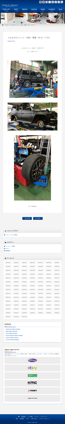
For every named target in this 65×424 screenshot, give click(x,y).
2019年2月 (16, 308)
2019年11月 (56, 301)
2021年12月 (24, 289)
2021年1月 (57, 293)
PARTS (16, 10)
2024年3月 (32, 274)
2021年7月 (8, 293)
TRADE (43, 10)
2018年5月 (32, 312)
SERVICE (24, 10)
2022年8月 (16, 285)
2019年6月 (40, 305)
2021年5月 (24, 293)
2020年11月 (16, 297)
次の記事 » (38, 218)
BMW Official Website (11, 331)
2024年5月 (16, 274)
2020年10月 (24, 297)
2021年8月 (57, 289)
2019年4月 (57, 305)
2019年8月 (24, 305)
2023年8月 (32, 277)
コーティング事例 (10, 246)
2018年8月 (8, 312)
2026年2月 (16, 262)
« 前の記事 (27, 218)
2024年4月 (24, 274)
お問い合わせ (34, 418)
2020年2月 (32, 301)
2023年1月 (32, 281)
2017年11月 (24, 316)
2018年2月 (57, 312)
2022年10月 (56, 281)
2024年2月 (40, 274)
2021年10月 (40, 289)
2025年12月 (32, 262)
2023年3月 (16, 281)
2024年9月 (40, 270)
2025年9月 (57, 262)
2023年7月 (40, 277)
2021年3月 (40, 293)
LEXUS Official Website (12, 337)
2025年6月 (24, 266)
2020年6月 (57, 297)
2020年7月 (48, 297)
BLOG (60, 10)
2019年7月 (32, 305)
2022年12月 (40, 281)
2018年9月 (57, 308)
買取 (17, 418)
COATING (34, 10)
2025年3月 (48, 266)
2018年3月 (48, 312)
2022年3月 (57, 285)
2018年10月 (48, 308)
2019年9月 (16, 305)
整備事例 (8, 250)
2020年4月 (16, 301)
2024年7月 (57, 270)
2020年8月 (40, 297)
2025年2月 (57, 266)
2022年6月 (32, 285)
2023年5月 (57, 277)
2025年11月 (40, 262)
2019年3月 (8, 308)
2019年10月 (8, 305)
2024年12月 (16, 270)
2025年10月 (48, 262)
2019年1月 (24, 308)
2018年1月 (8, 316)
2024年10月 (32, 270)
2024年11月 (24, 270)
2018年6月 (24, 312)
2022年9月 (8, 285)
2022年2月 (8, 289)
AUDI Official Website (11, 333)
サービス (37, 416)
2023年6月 (48, 277)
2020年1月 (40, 301)
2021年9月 (48, 289)
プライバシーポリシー (44, 418)
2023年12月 (56, 274)
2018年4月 (40, 312)
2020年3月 (24, 301)
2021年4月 (32, 293)
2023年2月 (24, 281)
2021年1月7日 (11, 41)
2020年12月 (8, 297)
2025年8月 (8, 266)
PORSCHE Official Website (13, 329)
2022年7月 (24, 285)
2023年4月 (8, 281)
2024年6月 (8, 274)
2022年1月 (16, 289)
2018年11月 (40, 308)
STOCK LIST (6, 10)
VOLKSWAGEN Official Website (14, 335)
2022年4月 (48, 285)
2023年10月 (16, 277)
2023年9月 (24, 277)
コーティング (44, 416)
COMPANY (52, 10)
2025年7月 (16, 266)
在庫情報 (23, 416)
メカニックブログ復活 (11, 235)
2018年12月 (32, 308)
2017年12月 (16, 316)
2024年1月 (48, 274)
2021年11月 (32, 289)
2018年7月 (16, 312)
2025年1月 (8, 270)
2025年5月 (32, 266)
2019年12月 (48, 301)
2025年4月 (40, 266)
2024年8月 (48, 270)
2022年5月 (40, 285)
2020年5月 (8, 301)
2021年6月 (16, 293)
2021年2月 (48, 293)
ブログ (7, 25)
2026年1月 (24, 262)
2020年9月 (32, 297)
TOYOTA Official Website (12, 339)
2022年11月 (48, 281)
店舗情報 (22, 418)
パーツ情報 (29, 416)
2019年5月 (48, 305)
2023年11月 (8, 277)
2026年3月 (8, 262)
